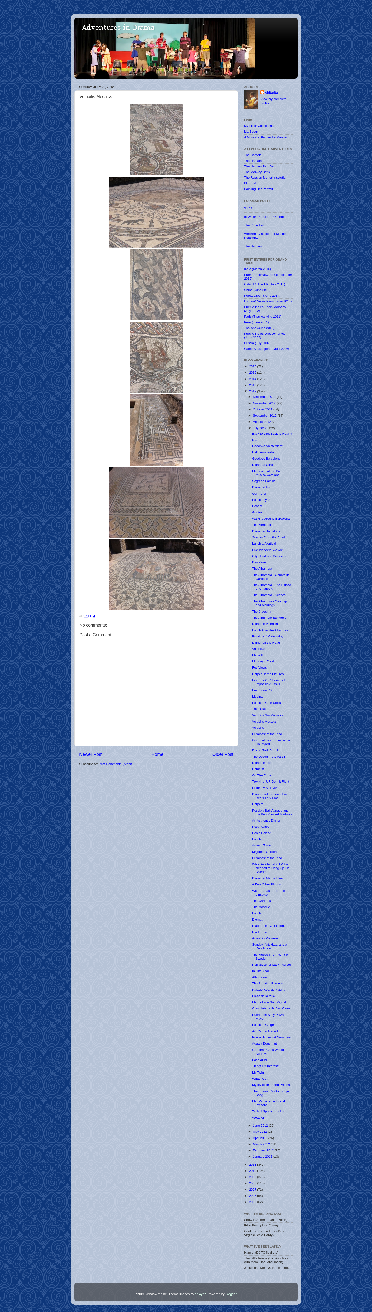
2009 (253, 1177)
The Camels (252, 155)
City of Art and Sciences (269, 556)
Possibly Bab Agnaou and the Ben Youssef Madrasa (272, 812)
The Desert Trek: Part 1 (268, 756)
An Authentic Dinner (266, 820)
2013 (253, 385)
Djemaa (257, 919)
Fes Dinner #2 (262, 690)
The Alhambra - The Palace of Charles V (271, 586)
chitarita (271, 92)
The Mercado (261, 525)
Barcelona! (260, 562)
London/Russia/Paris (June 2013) (268, 301)
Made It (257, 655)
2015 (253, 372)
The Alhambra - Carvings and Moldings (270, 603)
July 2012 (260, 428)
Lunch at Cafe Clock (266, 702)
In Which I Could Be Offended (265, 217)
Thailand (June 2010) (259, 328)
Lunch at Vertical (264, 543)
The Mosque (261, 907)
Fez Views (259, 667)
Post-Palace (261, 826)
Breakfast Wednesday (268, 636)
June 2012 (261, 1125)
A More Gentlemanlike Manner (265, 137)
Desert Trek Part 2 (265, 750)
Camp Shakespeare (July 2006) (266, 349)
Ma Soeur (251, 131)
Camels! (258, 769)
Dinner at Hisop (263, 487)
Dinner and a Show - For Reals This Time (269, 796)
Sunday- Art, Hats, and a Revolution (269, 946)
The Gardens (261, 901)
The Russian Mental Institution (265, 177)
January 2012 (263, 1156)
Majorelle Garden (264, 852)
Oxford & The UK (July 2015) (264, 284)
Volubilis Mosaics (264, 721)
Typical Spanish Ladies (268, 1111)
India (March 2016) (257, 269)
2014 (253, 379)
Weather (258, 1117)
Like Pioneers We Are (267, 550)
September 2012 (265, 415)
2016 (253, 366)
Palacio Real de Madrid (268, 989)
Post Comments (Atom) (115, 764)
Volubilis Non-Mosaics (268, 715)
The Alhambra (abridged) (270, 617)
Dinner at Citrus (263, 464)
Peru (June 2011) (256, 322)
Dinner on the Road (266, 642)
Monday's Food (263, 661)
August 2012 (262, 421)
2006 (253, 1196)
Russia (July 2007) (257, 343)
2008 (253, 1183)
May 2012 (260, 1131)
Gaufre (257, 512)
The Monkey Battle (257, 172)
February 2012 (264, 1150)
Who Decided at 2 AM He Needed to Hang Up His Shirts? (271, 868)
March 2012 (262, 1144)
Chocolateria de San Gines (271, 1008)
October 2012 (263, 409)
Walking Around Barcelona (271, 518)
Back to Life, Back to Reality (272, 433)
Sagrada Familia (263, 481)
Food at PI (259, 1060)
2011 (253, 1164)
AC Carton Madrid (265, 1031)
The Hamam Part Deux (260, 166)
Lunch (256, 839)
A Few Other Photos (266, 884)
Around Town (261, 845)
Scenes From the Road (268, 537)
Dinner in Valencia (265, 624)
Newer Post (90, 754)
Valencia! (258, 649)
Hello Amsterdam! (265, 452)
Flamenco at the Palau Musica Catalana (268, 473)
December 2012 (265, 397)
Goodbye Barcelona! (266, 458)
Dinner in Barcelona (266, 531)
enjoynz (200, 1294)
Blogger (230, 1294)
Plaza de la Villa (263, 996)
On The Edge (261, 775)
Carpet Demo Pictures (268, 674)
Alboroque (259, 977)
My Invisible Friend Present (271, 1085)
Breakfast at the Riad (267, 734)
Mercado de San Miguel (269, 1002)
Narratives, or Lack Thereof (271, 964)
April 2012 (260, 1138)
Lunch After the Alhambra (270, 630)
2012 (253, 391)
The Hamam (253, 160)
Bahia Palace (261, 833)
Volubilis (258, 727)
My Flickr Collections (259, 126)
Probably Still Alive (265, 787)
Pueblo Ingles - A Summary (271, 1037)
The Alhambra (262, 568)
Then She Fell (254, 225)
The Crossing (261, 611)
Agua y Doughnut (264, 1043)
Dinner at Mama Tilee (267, 878)
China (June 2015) (257, 290)
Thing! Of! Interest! (265, 1066)
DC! (255, 440)
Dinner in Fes (261, 763)
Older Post (222, 754)
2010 (253, 1171)
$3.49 (248, 208)
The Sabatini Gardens (267, 983)
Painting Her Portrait (258, 189)
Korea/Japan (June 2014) (262, 295)
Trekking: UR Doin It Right (270, 781)
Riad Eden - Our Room (268, 925)
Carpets (257, 804)
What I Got (260, 1078)
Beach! (257, 506)
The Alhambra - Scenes (269, 595)
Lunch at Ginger (263, 1025)
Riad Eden (259, 932)
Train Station (261, 709)
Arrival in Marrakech (266, 938)
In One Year (260, 971)
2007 (253, 1189)
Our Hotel (259, 493)
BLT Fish (250, 183)
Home (157, 754)
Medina (257, 696)
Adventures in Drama (118, 28)
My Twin (258, 1072)
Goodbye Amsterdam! (267, 446)
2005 (253, 1202)
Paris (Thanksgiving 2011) (262, 316)
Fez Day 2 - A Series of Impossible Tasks (268, 682)
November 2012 (265, 403)
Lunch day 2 (261, 500)
